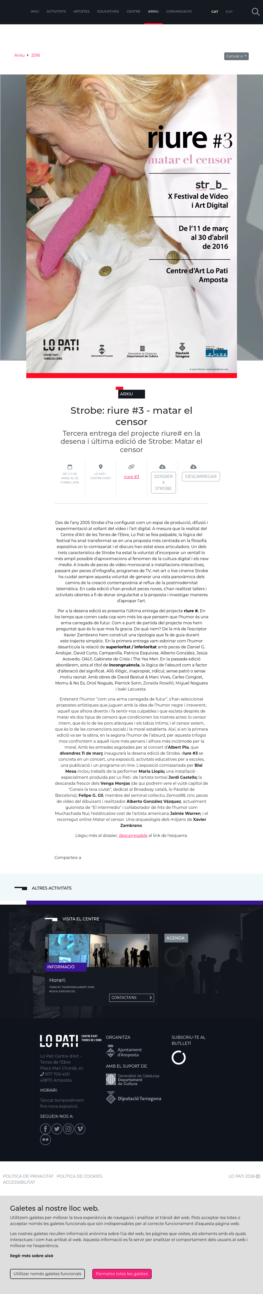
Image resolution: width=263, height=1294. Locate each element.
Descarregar (201, 476)
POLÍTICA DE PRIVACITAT (28, 1176)
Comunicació (179, 11)
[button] (255, 12)
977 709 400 (55, 1074)
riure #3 (131, 476)
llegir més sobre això (31, 1255)
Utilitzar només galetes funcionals (47, 1273)
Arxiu (153, 11)
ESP (229, 12)
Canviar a (234, 56)
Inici (35, 11)
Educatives (108, 11)
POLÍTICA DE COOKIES (79, 1176)
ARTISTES (82, 11)
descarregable (133, 835)
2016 (35, 55)
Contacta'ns (132, 997)
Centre (133, 11)
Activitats (56, 11)
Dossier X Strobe (163, 482)
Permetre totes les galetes (122, 1273)
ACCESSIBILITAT (19, 1182)
